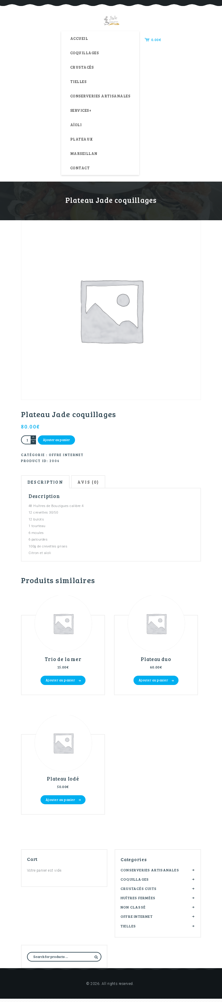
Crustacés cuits (139, 891)
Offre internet (66, 454)
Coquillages (135, 882)
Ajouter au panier (56, 439)
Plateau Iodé (63, 782)
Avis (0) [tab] (95, 482)
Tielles (128, 929)
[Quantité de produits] (28, 439)
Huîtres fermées (138, 901)
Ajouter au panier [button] (60, 682)
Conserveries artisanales (150, 873)
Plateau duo (156, 661)
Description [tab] (48, 482)
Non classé (133, 910)
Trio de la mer (63, 661)
